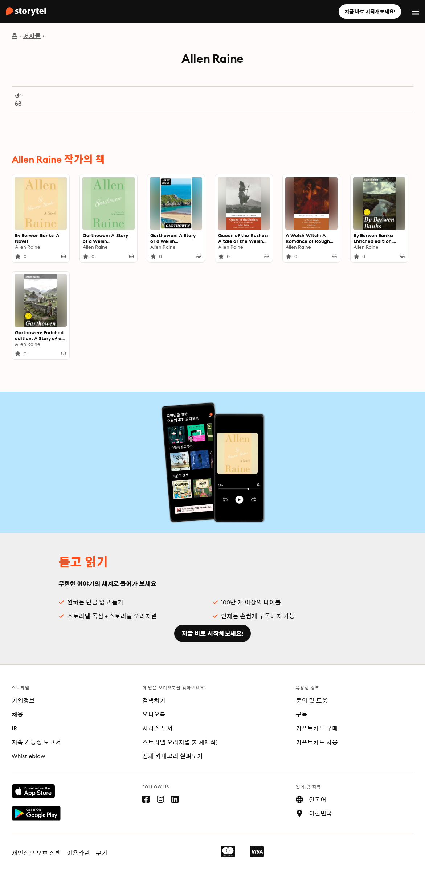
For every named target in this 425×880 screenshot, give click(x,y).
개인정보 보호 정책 (36, 852)
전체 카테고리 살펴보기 (172, 756)
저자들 (32, 36)
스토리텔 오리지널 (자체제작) (180, 742)
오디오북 (153, 714)
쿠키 (101, 852)
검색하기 (153, 700)
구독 (301, 714)
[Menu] (415, 12)
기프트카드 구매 (317, 728)
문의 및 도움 (312, 700)
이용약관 (78, 852)
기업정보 (23, 700)
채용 (17, 714)
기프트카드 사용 (317, 742)
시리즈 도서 (157, 728)
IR (14, 728)
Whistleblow (28, 756)
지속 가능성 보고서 (36, 742)
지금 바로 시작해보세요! (369, 12)
